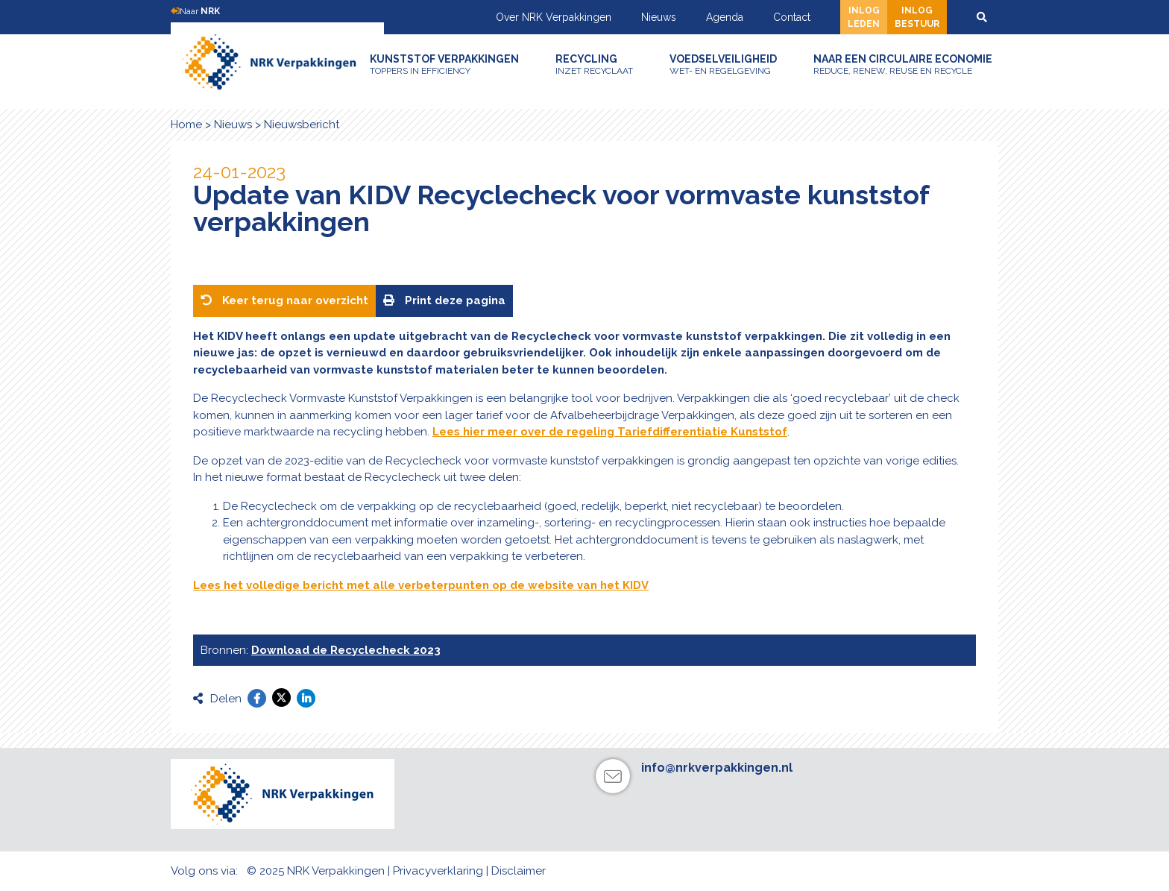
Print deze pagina (444, 300)
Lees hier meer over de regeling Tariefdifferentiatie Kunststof (609, 431)
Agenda (724, 17)
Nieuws (658, 17)
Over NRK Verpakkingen (553, 17)
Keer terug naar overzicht (284, 300)
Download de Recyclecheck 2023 (346, 650)
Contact (791, 17)
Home (186, 124)
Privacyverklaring (438, 871)
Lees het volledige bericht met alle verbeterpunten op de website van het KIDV (421, 585)
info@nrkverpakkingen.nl (717, 768)
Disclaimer (518, 871)
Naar (195, 11)
